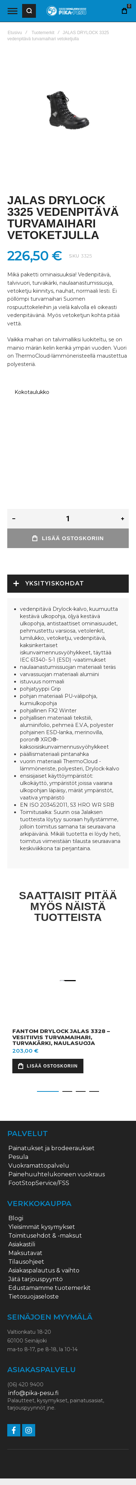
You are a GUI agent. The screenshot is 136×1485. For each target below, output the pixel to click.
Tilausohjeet (26, 1239)
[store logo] (66, 11)
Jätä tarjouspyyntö (35, 1257)
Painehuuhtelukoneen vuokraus (56, 1152)
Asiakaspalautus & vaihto (43, 1248)
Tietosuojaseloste (33, 1274)
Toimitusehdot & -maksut (45, 1213)
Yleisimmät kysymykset (41, 1204)
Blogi (15, 1196)
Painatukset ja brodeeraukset (51, 1126)
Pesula (18, 1134)
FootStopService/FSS (38, 1160)
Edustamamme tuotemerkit (49, 1265)
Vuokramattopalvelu (38, 1143)
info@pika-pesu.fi (33, 1370)
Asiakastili (21, 1222)
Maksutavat (25, 1230)
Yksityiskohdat (54, 577)
